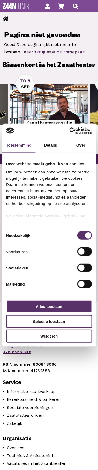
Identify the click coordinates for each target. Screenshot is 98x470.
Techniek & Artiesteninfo (31, 455)
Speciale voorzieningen (30, 407)
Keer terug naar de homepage (54, 51)
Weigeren (49, 336)
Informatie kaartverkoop (31, 391)
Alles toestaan (49, 306)
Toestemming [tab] (19, 145)
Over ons (15, 447)
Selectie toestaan (49, 321)
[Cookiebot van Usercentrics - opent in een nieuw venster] (70, 130)
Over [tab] (80, 145)
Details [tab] (50, 145)
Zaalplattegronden (25, 415)
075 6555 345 (17, 351)
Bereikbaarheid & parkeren (34, 399)
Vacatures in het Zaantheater (36, 463)
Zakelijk (14, 423)
